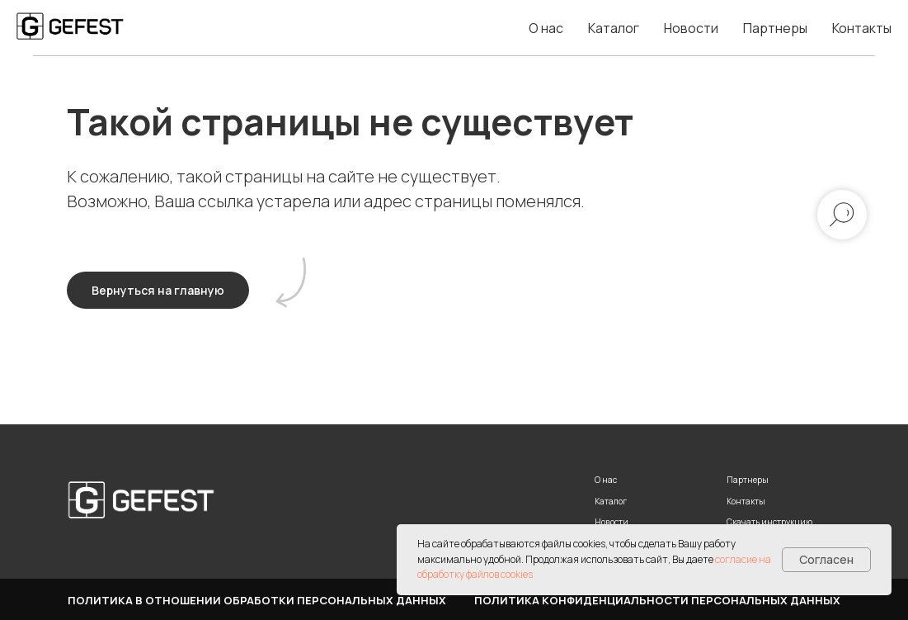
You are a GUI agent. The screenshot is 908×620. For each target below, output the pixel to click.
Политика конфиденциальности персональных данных (657, 600)
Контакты (862, 28)
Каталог (613, 28)
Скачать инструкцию (769, 522)
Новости (691, 28)
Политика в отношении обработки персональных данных (257, 600)
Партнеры (775, 28)
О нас (546, 28)
